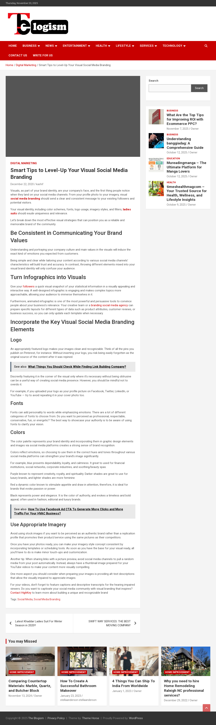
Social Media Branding (47, 599)
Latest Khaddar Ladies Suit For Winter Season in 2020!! (38, 623)
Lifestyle (123, 45)
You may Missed (22, 641)
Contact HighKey (20, 592)
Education (173, 158)
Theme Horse (90, 718)
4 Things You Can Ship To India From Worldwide (133, 683)
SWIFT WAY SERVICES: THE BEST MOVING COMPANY (110, 623)
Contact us (18, 55)
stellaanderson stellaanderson (78, 699)
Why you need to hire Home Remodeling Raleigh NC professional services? (184, 688)
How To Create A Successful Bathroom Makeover (78, 686)
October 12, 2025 (177, 152)
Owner (195, 128)
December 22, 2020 (22, 184)
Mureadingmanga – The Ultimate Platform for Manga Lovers (186, 167)
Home (13, 45)
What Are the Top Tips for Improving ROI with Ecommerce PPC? (185, 119)
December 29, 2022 (175, 700)
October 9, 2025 (176, 204)
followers (29, 286)
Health (101, 45)
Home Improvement (22, 672)
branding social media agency (109, 305)
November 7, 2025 (178, 128)
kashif (39, 184)
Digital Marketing (23, 163)
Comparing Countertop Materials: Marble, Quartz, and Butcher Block (30, 686)
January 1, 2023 (121, 691)
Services (147, 45)
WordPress (136, 718)
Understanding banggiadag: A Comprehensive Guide (185, 143)
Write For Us (43, 55)
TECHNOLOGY (172, 45)
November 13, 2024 (20, 695)
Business (30, 45)
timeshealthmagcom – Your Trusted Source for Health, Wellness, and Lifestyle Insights (187, 193)
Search (199, 88)
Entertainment (75, 45)
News (50, 45)
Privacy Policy (56, 718)
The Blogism (36, 718)
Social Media (25, 599)
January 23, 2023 (70, 695)
